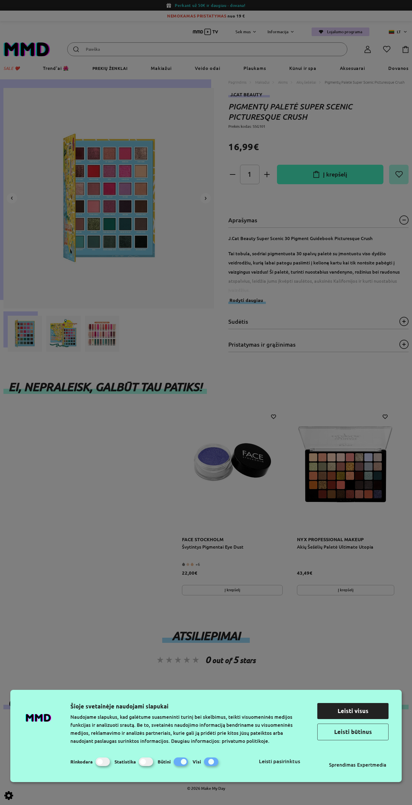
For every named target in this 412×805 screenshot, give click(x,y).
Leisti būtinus (353, 732)
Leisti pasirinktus (279, 761)
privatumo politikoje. (246, 741)
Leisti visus (353, 711)
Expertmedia (371, 764)
